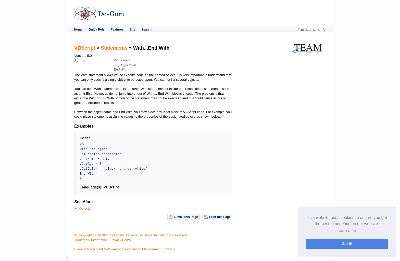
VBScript (84, 48)
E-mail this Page (186, 217)
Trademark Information (91, 240)
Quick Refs (97, 29)
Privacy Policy (120, 240)
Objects (85, 208)
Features (117, 29)
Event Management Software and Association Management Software (125, 249)
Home (78, 29)
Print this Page (220, 217)
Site (132, 29)
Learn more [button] (346, 230)
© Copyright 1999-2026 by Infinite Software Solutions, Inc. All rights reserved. (131, 235)
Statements (114, 48)
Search (146, 29)
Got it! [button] (347, 244)
